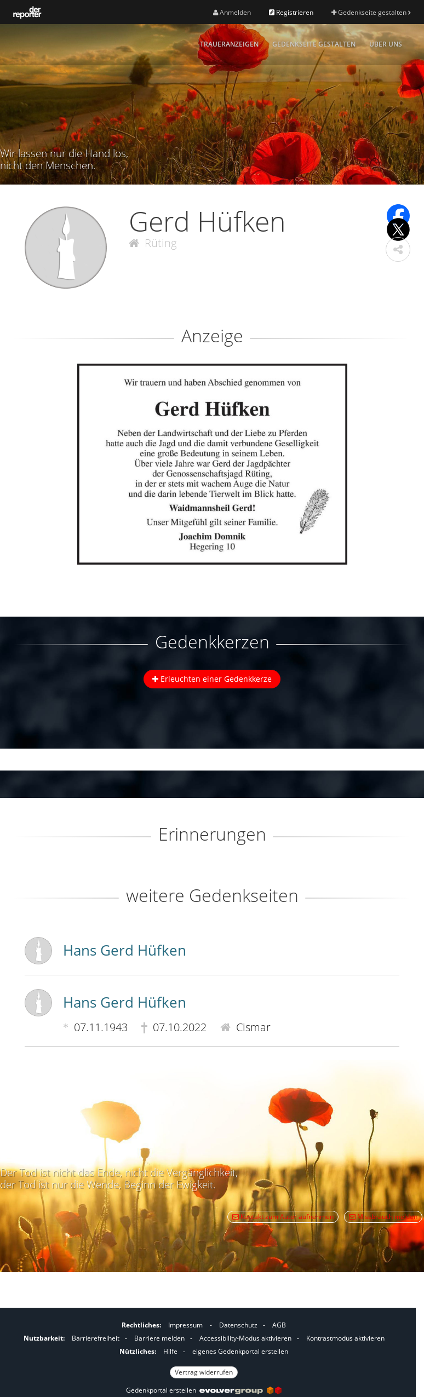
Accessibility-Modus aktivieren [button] (245, 1338)
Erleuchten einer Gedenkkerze (212, 679)
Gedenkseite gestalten (370, 12)
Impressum (185, 1325)
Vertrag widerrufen (204, 1372)
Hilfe (170, 1351)
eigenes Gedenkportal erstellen (240, 1351)
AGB (279, 1325)
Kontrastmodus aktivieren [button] (345, 1338)
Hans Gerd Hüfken (124, 950)
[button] (398, 249)
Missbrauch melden (383, 1216)
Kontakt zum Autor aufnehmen (283, 1216)
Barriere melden (159, 1338)
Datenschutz (238, 1325)
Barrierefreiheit (95, 1338)
